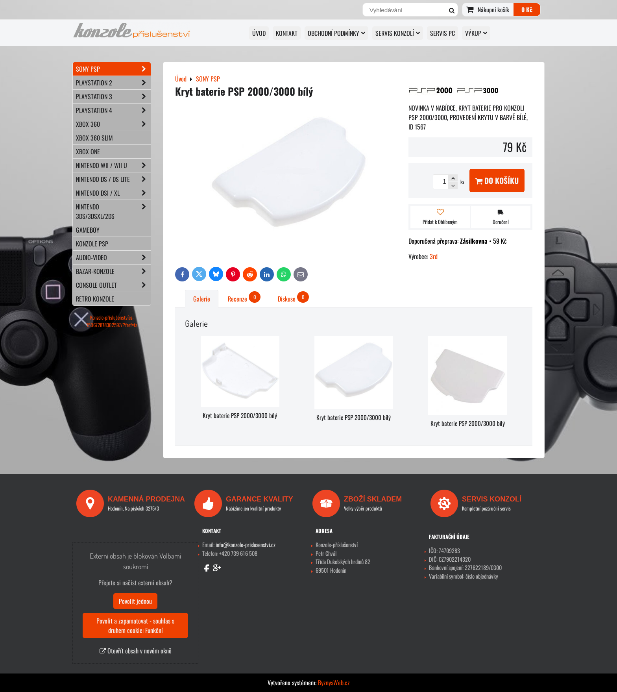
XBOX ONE (88, 151)
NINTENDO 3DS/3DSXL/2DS (113, 211)
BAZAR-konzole (113, 271)
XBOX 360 (113, 124)
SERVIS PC (442, 33)
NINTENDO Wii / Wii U (113, 165)
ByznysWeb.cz (334, 682)
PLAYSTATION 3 (113, 96)
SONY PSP (113, 69)
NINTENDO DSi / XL (113, 193)
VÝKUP (476, 33)
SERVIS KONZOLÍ (397, 33)
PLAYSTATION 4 (113, 110)
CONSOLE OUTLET (113, 285)
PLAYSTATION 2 (113, 82)
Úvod (259, 33)
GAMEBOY (88, 230)
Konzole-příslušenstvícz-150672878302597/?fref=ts (111, 321)
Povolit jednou (135, 601)
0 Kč (526, 9)
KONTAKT (286, 33)
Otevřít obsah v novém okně (136, 650)
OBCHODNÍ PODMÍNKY (336, 33)
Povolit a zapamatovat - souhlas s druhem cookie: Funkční (135, 625)
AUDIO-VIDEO (113, 257)
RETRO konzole (95, 298)
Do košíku (497, 180)
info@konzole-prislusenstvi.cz (245, 544)
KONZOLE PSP (92, 243)
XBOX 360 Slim (94, 137)
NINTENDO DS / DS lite (113, 179)
